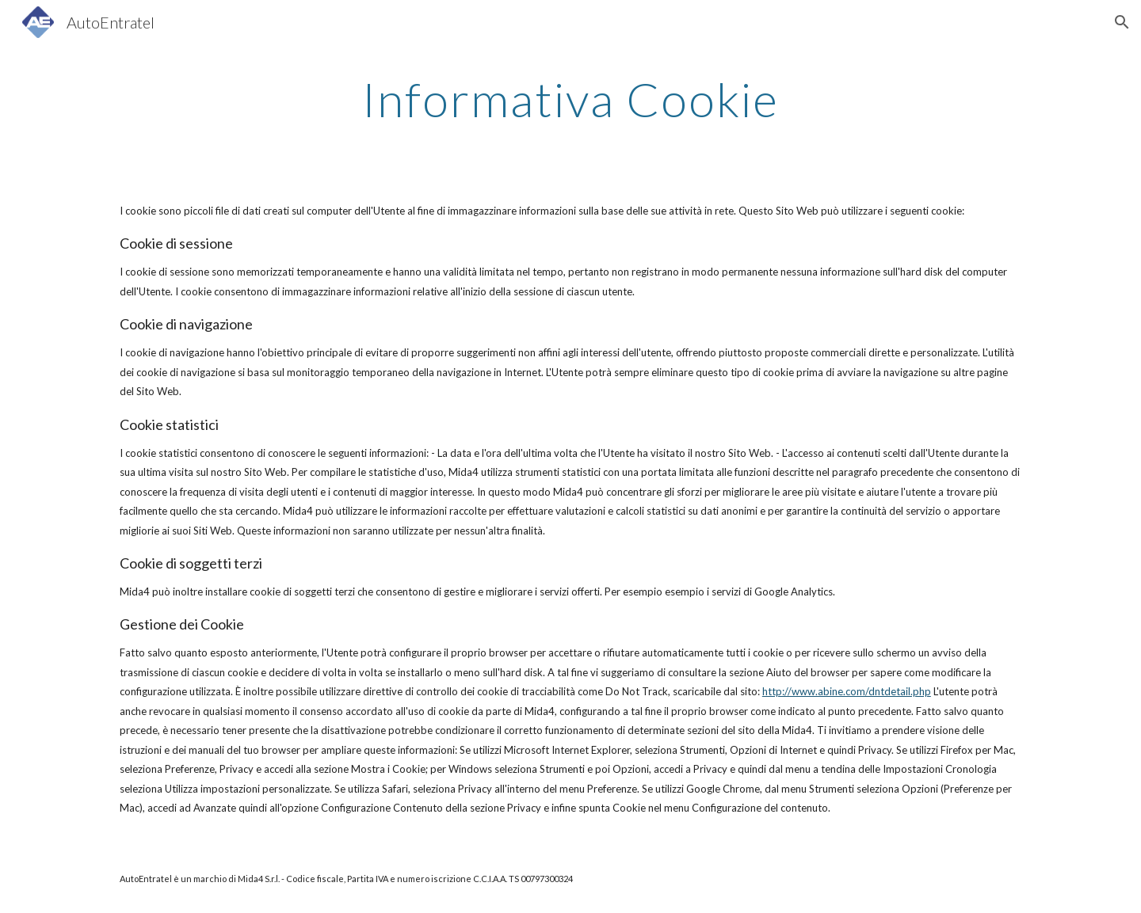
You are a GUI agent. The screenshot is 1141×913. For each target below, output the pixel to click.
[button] (1122, 22)
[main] (570, 99)
